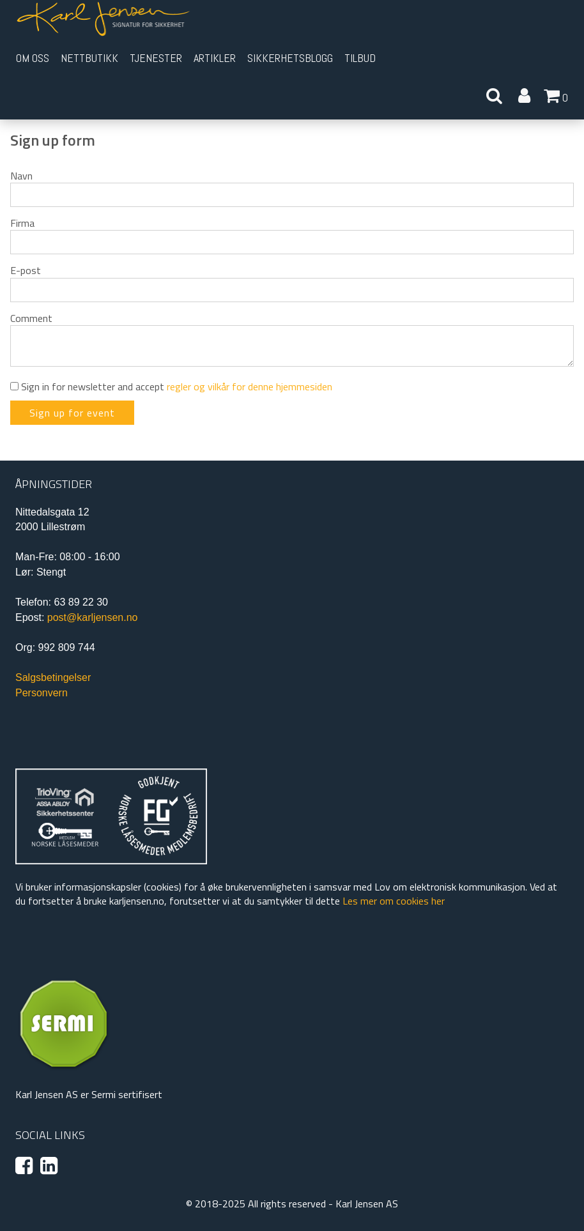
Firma (22, 223)
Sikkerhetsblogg (290, 57)
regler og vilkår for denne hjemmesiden (249, 386)
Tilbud (360, 57)
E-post (25, 270)
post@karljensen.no (92, 617)
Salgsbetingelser (53, 677)
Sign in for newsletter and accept (171, 386)
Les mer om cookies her (393, 900)
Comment (31, 318)
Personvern (41, 692)
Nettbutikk (89, 57)
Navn (21, 175)
